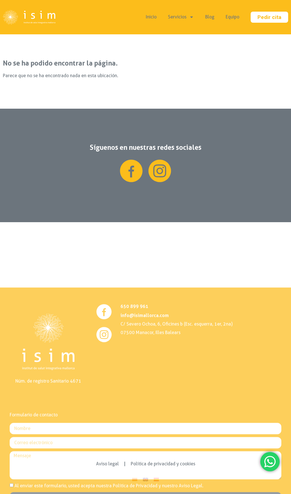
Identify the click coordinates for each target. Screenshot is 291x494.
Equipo (232, 17)
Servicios (181, 17)
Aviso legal (107, 463)
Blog (209, 17)
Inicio (151, 17)
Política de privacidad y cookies (163, 463)
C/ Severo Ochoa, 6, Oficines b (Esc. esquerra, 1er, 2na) (176, 429)
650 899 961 (134, 412)
